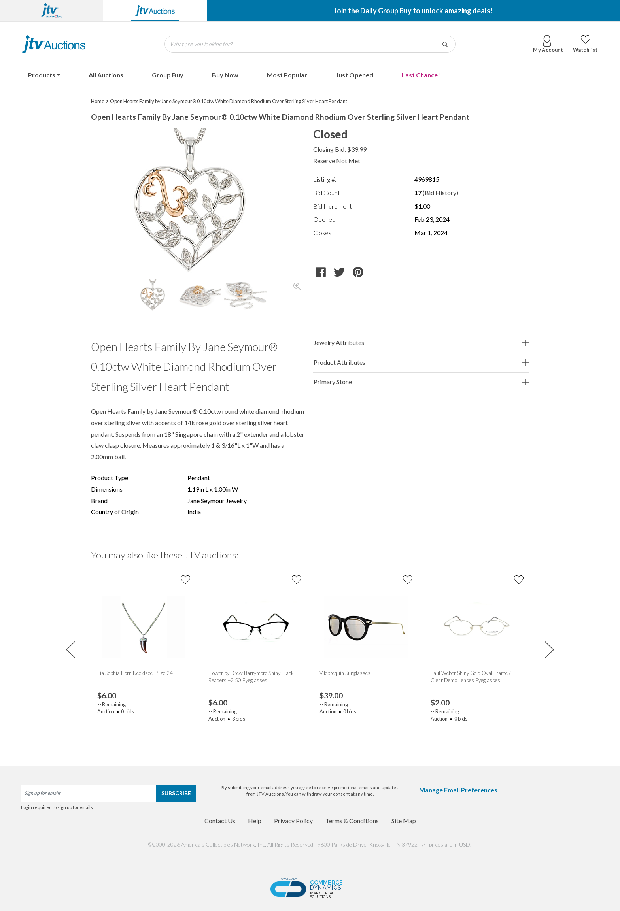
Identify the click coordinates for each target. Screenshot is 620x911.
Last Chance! (421, 75)
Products (41, 75)
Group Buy (167, 75)
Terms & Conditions (352, 820)
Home (97, 101)
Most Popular (287, 75)
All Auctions (106, 75)
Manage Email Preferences (458, 790)
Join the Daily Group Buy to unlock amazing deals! (413, 10)
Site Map (403, 820)
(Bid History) (440, 192)
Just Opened (354, 75)
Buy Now (225, 75)
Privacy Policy (293, 820)
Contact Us (219, 820)
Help (254, 820)
